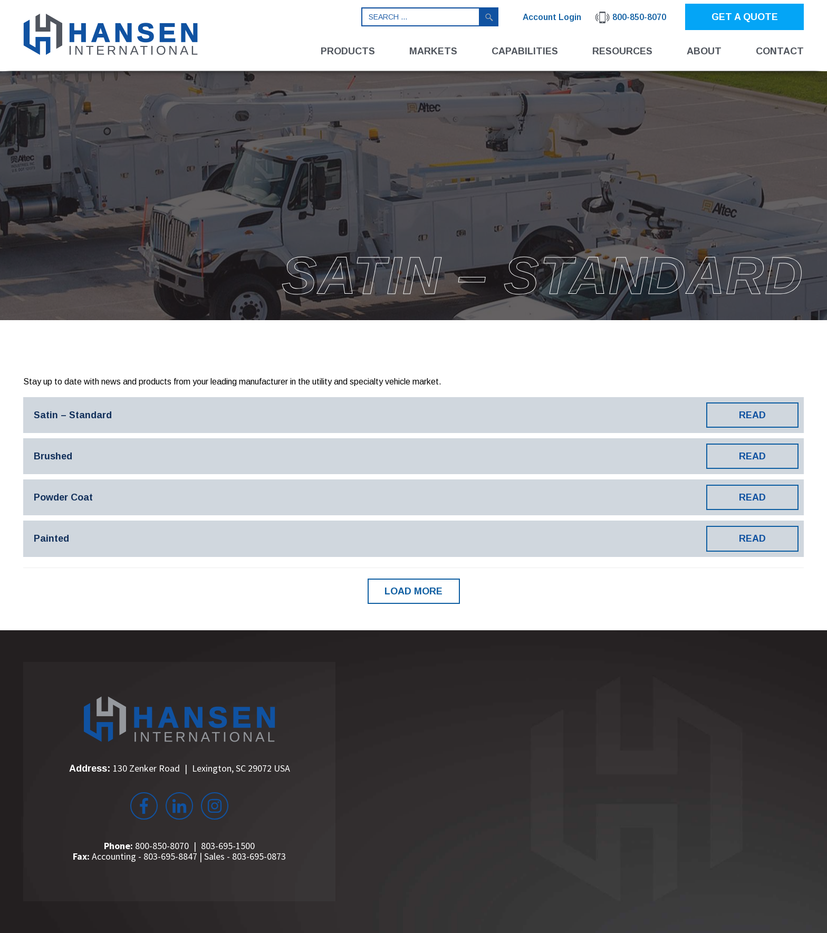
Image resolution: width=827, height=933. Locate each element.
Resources (622, 51)
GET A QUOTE (744, 17)
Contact (780, 51)
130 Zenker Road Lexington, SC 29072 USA (201, 768)
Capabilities (525, 51)
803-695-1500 (228, 846)
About (704, 51)
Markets (433, 51)
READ (752, 415)
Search (488, 16)
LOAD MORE (413, 591)
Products (348, 51)
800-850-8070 (162, 846)
